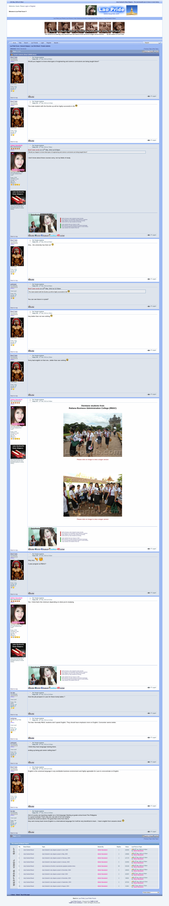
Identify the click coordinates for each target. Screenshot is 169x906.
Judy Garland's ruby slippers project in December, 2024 (56, 870)
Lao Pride (56, 18)
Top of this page (25, 894)
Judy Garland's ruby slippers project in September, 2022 (56, 882)
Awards (56, 43)
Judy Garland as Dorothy (80, 18)
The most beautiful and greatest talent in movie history (75, 226)
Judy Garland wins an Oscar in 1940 (70, 224)
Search (26, 43)
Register (33, 6)
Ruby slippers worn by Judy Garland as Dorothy (73, 220)
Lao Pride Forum (14, 46)
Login (26, 6)
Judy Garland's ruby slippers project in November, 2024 (56, 878)
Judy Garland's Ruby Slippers (95, 18)
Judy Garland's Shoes (110, 18)
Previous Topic (148, 48)
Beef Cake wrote (34, 150)
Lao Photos (62, 18)
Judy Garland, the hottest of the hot (70, 227)
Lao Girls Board (35, 46)
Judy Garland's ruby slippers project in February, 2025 (56, 858)
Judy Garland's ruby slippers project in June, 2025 (55, 850)
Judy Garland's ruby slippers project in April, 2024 (55, 874)
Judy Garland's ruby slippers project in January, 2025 (56, 862)
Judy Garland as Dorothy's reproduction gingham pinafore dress (58, 866)
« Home (13, 894)
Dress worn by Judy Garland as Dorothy (71, 222)
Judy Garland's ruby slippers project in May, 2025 (55, 854)
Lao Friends (34, 43)
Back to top (14, 97)
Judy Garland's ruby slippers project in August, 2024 (55, 886)
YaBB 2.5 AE (94, 901)
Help (20, 43)
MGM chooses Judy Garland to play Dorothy (72, 218)
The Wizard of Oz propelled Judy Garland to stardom (74, 219)
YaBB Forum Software (76, 902)
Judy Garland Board (28, 850)
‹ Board (18, 894)
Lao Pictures (69, 18)
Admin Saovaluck (21, 48)
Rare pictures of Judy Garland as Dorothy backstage (74, 225)
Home (14, 43)
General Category (25, 46)
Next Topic (155, 48)
